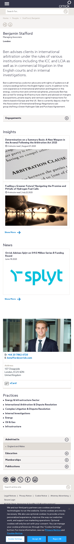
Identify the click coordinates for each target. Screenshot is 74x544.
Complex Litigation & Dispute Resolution (27, 409)
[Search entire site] (34, 487)
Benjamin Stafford (18, 34)
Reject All (57, 541)
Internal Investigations (17, 413)
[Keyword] (68, 487)
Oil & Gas (10, 422)
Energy (9, 418)
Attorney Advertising (60, 496)
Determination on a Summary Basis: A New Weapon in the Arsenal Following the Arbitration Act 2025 (35, 141)
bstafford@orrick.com (19, 358)
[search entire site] (34, 11)
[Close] (69, 510)
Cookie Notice (41, 496)
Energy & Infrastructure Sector (22, 400)
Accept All (36, 541)
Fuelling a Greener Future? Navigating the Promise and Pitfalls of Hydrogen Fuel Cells (35, 188)
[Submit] (65, 11)
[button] (5, 25)
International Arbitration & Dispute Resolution (31, 404)
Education (11, 453)
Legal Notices (10, 496)
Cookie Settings (15, 541)
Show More (13, 232)
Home (6, 18)
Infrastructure (13, 426)
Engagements (13, 118)
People (15, 18)
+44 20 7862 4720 (18, 355)
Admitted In (12, 439)
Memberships (13, 460)
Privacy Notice (25, 496)
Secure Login (9, 500)
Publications (12, 466)
